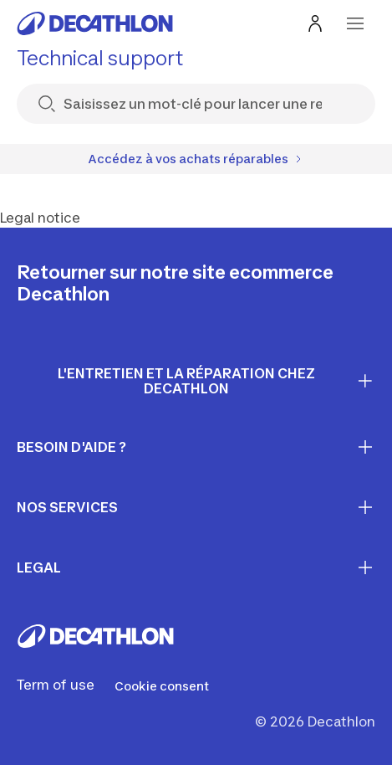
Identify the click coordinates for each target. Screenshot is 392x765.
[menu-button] (355, 23)
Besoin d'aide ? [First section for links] (196, 447)
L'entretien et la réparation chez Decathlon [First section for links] (216, 381)
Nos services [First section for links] (196, 507)
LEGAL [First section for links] (196, 567)
